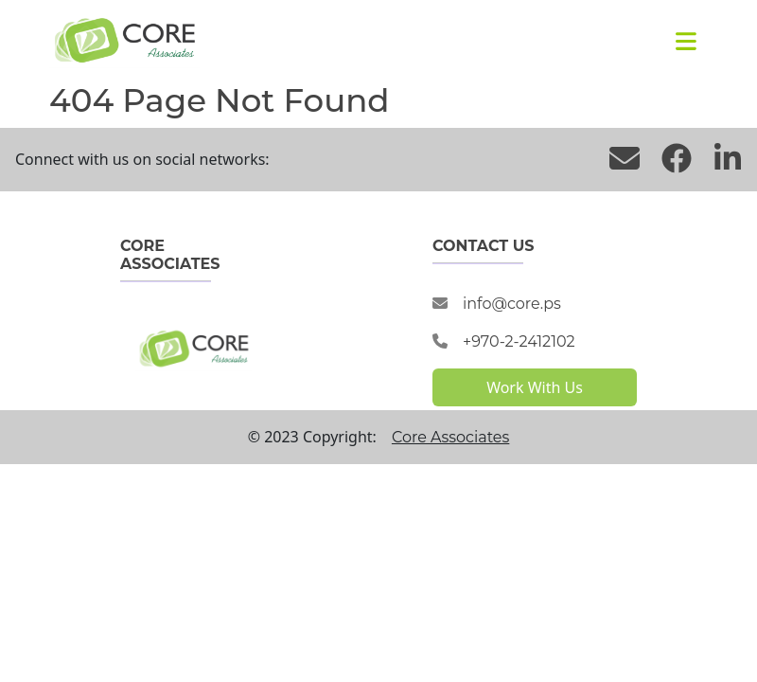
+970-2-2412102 (519, 341)
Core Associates (450, 437)
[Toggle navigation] (686, 41)
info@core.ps (512, 304)
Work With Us (534, 387)
